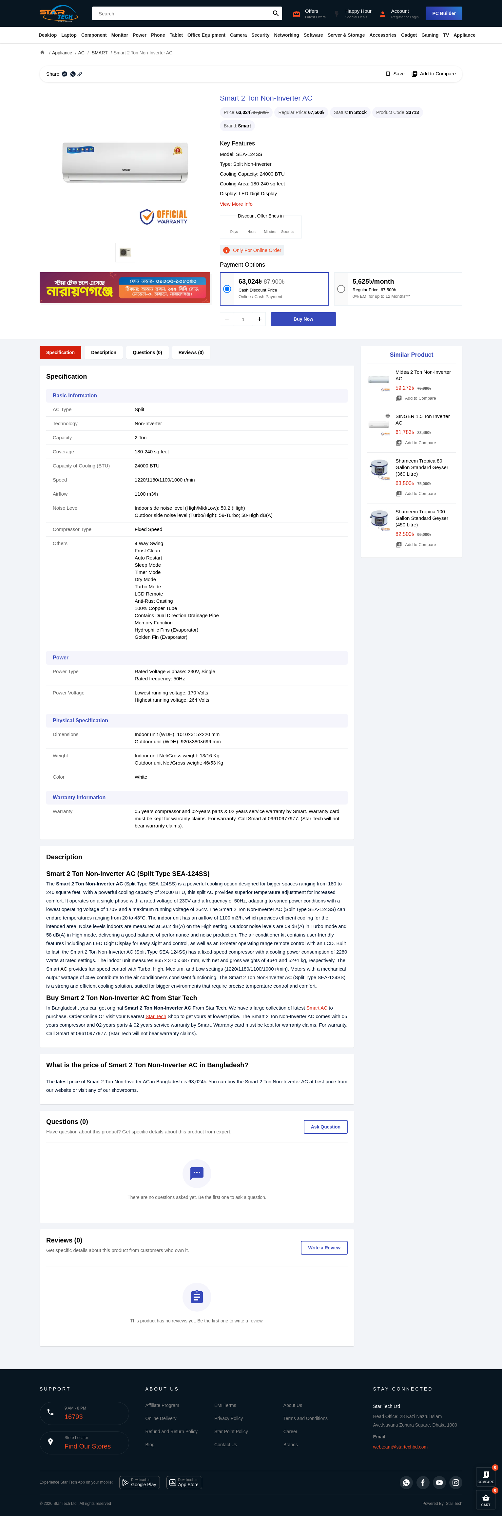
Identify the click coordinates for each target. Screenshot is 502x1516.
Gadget (409, 35)
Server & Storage (346, 35)
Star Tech (155, 1016)
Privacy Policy (228, 1418)
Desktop (48, 35)
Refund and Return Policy (171, 1431)
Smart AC (316, 1008)
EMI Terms (225, 1405)
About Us (292, 1405)
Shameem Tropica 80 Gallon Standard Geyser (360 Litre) (422, 467)
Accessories (382, 35)
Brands (290, 1444)
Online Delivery (161, 1418)
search (276, 13)
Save (395, 74)
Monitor (119, 35)
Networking (286, 35)
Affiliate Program (162, 1405)
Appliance (464, 35)
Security (260, 35)
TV (446, 35)
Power (139, 35)
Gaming (429, 35)
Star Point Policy (231, 1431)
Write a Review (324, 1247)
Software (313, 35)
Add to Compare (433, 74)
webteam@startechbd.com (400, 1447)
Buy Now (303, 319)
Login (414, 17)
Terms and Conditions (305, 1418)
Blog (150, 1444)
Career (290, 1431)
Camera (238, 35)
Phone (158, 35)
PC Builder (444, 13)
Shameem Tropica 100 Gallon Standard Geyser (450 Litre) (422, 518)
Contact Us (225, 1444)
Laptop (69, 35)
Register (398, 17)
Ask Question (325, 1126)
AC (64, 969)
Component (94, 35)
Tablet (176, 35)
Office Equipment (206, 35)
